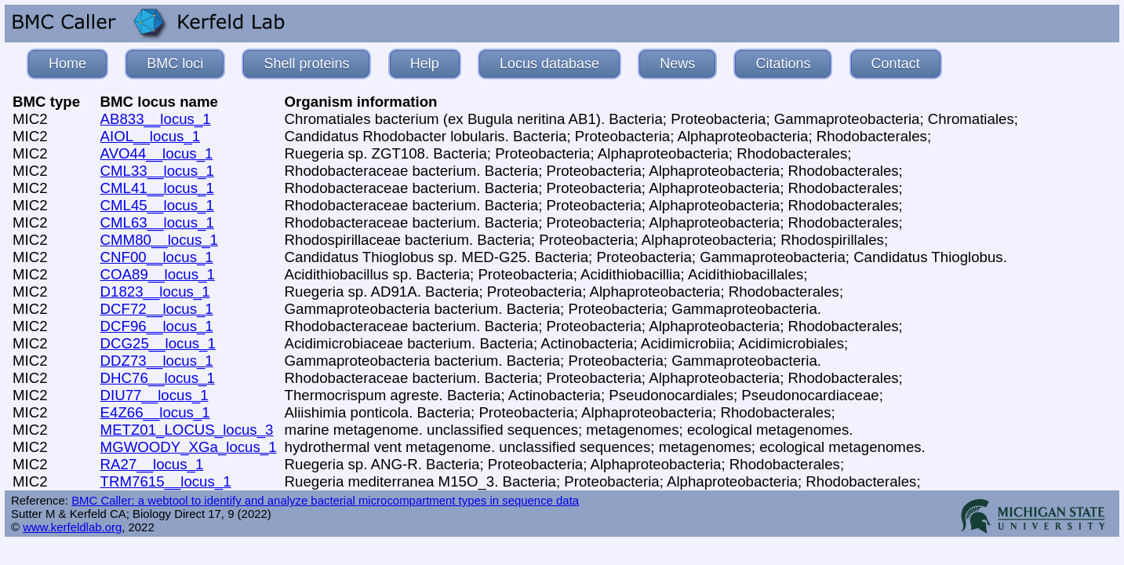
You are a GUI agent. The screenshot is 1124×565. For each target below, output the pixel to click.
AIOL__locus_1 (150, 136)
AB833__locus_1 (155, 119)
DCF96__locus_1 (156, 326)
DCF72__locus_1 (156, 309)
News (677, 63)
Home (67, 63)
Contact (895, 63)
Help (424, 63)
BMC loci (175, 63)
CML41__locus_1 (157, 188)
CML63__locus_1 (157, 222)
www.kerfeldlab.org (72, 527)
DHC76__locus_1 (157, 378)
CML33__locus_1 (157, 170)
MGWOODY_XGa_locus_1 (188, 447)
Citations (782, 63)
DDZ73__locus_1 (156, 360)
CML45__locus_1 (157, 205)
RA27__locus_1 (152, 464)
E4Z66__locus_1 (155, 412)
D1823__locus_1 (155, 291)
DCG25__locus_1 (158, 343)
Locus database (549, 63)
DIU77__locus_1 (154, 395)
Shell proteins (306, 63)
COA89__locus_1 (157, 274)
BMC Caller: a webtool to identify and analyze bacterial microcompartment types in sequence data (325, 500)
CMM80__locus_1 (159, 239)
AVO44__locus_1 (156, 153)
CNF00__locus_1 (156, 257)
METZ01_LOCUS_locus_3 (187, 429)
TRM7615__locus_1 (165, 481)
